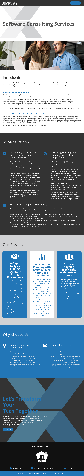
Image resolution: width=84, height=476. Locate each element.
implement (28, 100)
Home (39, 3)
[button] (50, 3)
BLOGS (65, 474)
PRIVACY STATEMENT (55, 474)
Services (47, 3)
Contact (65, 3)
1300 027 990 (75, 3)
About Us (56, 3)
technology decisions (66, 85)
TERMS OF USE (42, 474)
